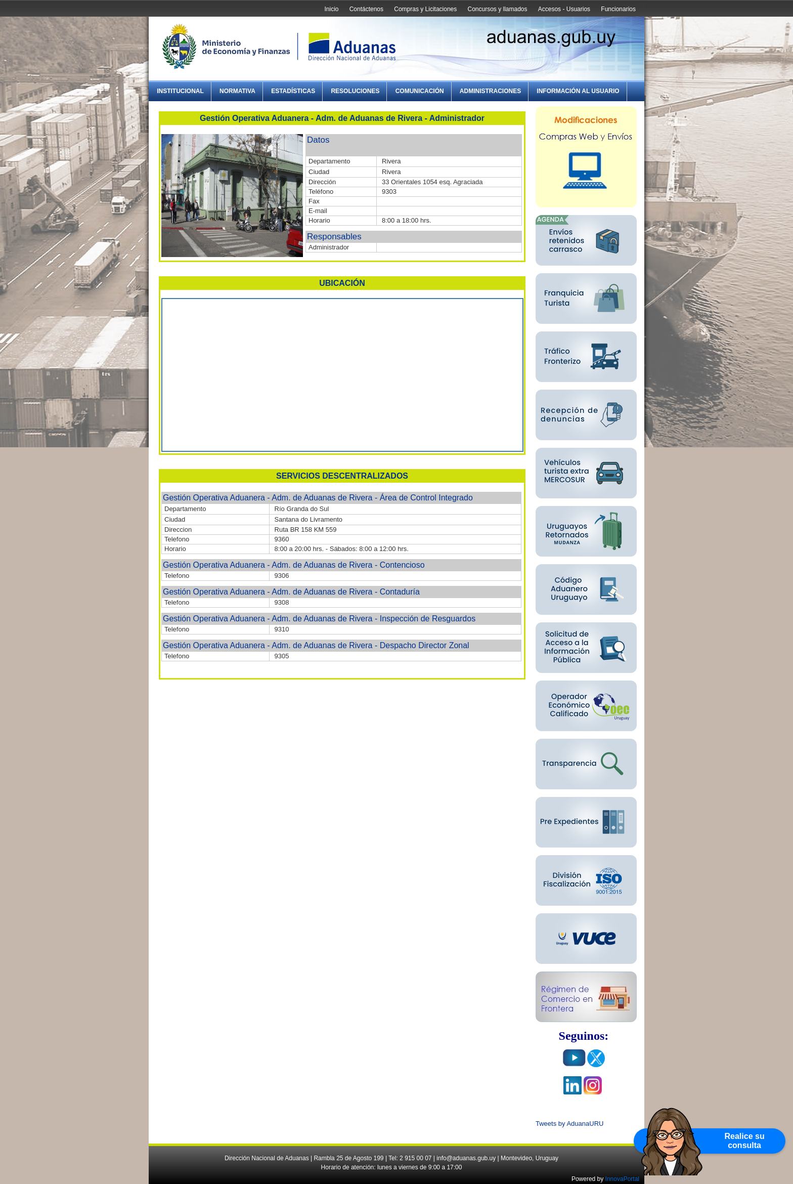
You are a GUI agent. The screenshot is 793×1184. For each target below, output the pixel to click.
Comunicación (419, 91)
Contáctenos (366, 9)
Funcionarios (618, 9)
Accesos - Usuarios (564, 9)
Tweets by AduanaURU (569, 1123)
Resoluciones (355, 91)
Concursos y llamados (497, 9)
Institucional (180, 91)
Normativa (237, 91)
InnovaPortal (622, 1178)
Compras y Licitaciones (425, 9)
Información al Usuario (578, 91)
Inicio (331, 9)
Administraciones (490, 91)
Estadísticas (293, 91)
